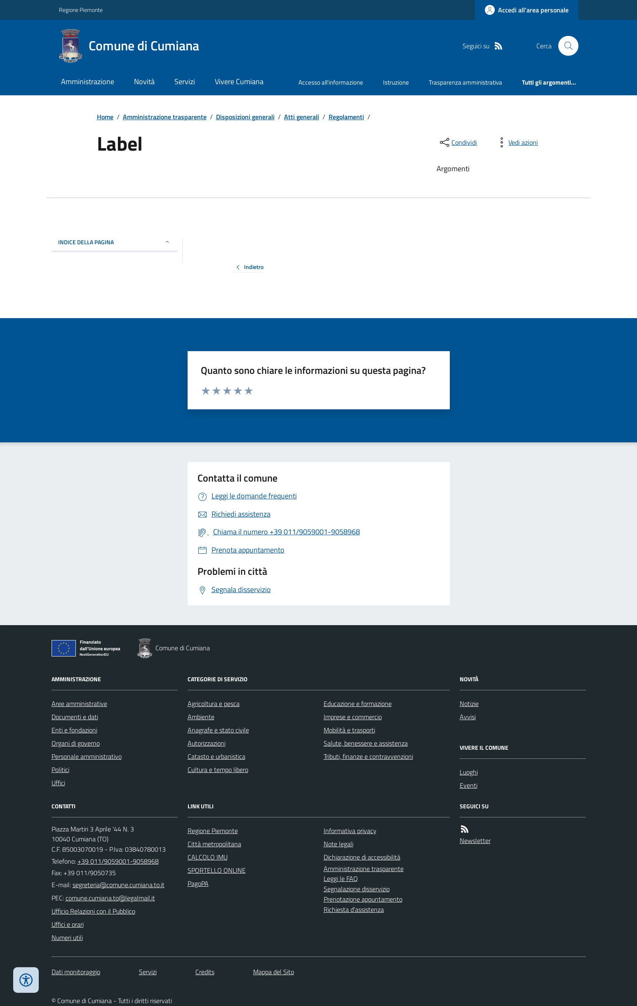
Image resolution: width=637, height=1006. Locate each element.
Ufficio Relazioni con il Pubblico (93, 911)
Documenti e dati (75, 717)
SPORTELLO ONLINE (217, 870)
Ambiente (201, 717)
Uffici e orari (68, 924)
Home (105, 117)
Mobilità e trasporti (349, 730)
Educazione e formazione (358, 703)
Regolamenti (346, 117)
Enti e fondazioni (74, 730)
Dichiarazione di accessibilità (362, 857)
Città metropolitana (214, 844)
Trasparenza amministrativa (465, 82)
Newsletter (475, 840)
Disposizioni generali (245, 117)
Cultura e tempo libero (218, 770)
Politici (60, 770)
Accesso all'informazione (331, 82)
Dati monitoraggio (76, 972)
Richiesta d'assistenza (354, 909)
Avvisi (468, 717)
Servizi (184, 81)
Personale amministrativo (87, 756)
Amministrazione (87, 81)
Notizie (469, 703)
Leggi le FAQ (341, 878)
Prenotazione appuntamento (363, 899)
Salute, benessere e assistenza (366, 743)
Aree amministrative (79, 703)
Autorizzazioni (207, 743)
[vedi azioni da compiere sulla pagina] (517, 142)
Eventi (468, 785)
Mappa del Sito (273, 972)
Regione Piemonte (81, 9)
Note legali (338, 844)
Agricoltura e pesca (214, 703)
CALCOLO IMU (208, 857)
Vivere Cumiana (239, 81)
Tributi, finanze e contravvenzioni (368, 756)
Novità (144, 81)
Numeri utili (67, 937)
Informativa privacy (350, 831)
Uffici (58, 783)
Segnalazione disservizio (357, 889)
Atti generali (301, 117)
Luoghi (469, 772)
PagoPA (198, 883)
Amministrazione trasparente (165, 117)
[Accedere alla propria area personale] (526, 10)
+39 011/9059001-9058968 (118, 861)
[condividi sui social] (458, 142)
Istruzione (396, 82)
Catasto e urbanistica (216, 756)
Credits (204, 972)
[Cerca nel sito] (565, 46)
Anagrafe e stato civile (218, 730)
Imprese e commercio (353, 717)
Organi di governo (76, 743)
